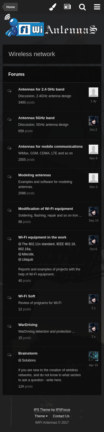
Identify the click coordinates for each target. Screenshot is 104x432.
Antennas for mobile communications (50, 146)
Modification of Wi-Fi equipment (45, 209)
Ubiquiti (25, 260)
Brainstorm (27, 353)
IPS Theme (42, 410)
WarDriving (27, 325)
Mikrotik (26, 254)
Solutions (27, 360)
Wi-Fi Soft (26, 296)
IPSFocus (63, 410)
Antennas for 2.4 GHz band (41, 89)
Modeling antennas (34, 175)
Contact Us (61, 416)
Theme (41, 416)
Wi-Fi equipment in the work (42, 237)
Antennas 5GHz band (36, 118)
